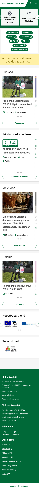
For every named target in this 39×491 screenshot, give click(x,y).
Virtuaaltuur (20, 45)
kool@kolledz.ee (8, 395)
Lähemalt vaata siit (24, 62)
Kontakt (5, 445)
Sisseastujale (13, 33)
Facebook (5, 432)
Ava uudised (19, 123)
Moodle (28, 33)
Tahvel (12, 37)
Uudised (5, 474)
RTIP (26, 41)
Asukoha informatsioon (10, 399)
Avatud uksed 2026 (19, 49)
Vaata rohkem (19, 246)
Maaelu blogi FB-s (8, 466)
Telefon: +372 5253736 (10, 391)
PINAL (14, 41)
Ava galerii (19, 304)
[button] (17, 116)
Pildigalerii (6, 453)
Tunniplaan (27, 37)
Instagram (15, 432)
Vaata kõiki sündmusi (19, 177)
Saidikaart (25, 486)
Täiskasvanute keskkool (10, 461)
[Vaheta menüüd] (35, 3)
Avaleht (13, 486)
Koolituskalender (8, 470)
